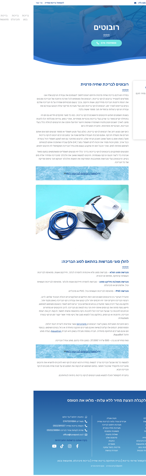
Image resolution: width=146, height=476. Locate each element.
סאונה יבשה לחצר (70, 14)
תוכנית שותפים (55, 14)
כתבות (27, 15)
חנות (33, 16)
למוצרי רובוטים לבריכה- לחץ (48, 173)
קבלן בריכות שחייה (77, 14)
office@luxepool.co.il (112, 3)
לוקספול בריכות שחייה (21, 3)
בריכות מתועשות (99, 14)
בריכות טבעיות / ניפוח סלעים (84, 14)
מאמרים (20, 15)
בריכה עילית (91, 14)
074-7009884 (135, 3)
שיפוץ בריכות (63, 14)
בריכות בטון (115, 14)
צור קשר (5, 3)
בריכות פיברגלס (108, 14)
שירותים (41, 16)
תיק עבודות (48, 16)
